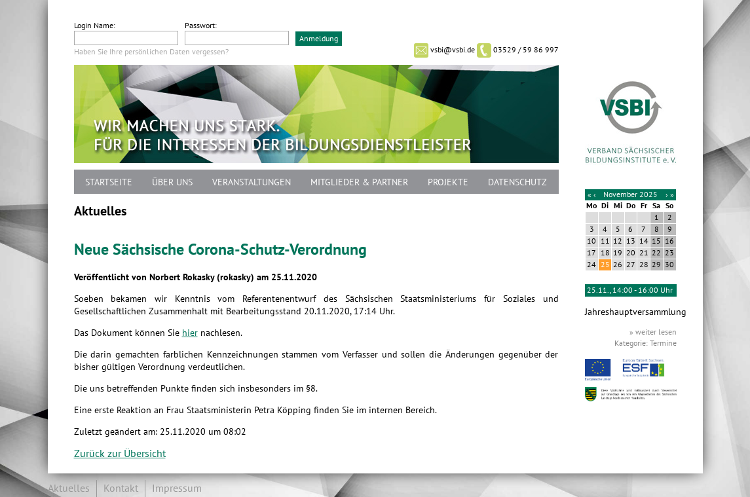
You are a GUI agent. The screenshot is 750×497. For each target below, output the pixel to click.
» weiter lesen (653, 332)
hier (190, 333)
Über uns (172, 182)
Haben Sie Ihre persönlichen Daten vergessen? (151, 51)
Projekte (448, 182)
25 (605, 264)
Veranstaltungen (251, 182)
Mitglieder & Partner (359, 182)
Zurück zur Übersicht (120, 454)
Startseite (108, 182)
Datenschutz (517, 182)
